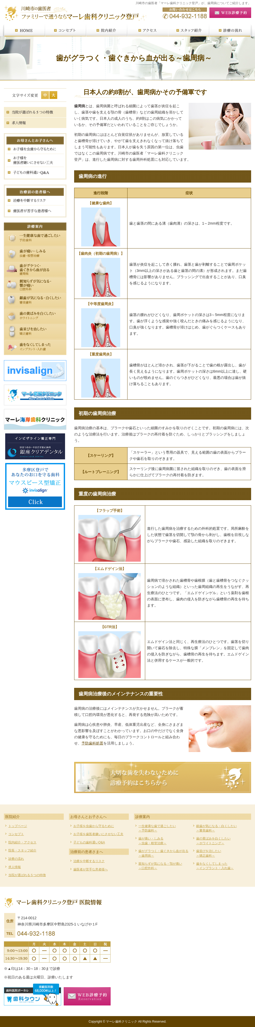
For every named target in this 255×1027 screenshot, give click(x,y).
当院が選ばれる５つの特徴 (27, 875)
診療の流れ (16, 859)
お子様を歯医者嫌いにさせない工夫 (98, 834)
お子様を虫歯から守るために (93, 826)
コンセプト (16, 834)
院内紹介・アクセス (22, 842)
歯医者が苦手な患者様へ (90, 869)
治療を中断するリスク (89, 861)
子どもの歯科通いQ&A (89, 842)
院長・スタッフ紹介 (22, 850)
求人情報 (14, 867)
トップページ (17, 826)
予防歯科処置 (92, 743)
